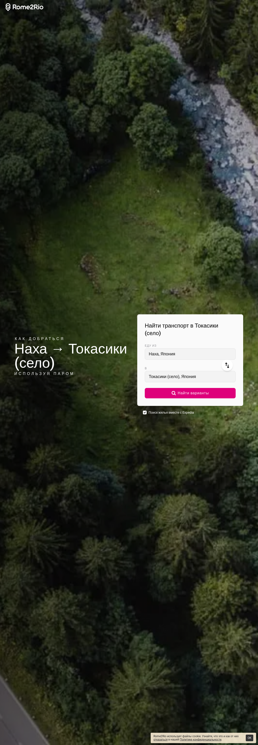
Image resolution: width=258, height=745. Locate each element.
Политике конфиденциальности (201, 739)
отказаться (160, 739)
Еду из (151, 345)
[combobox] (190, 354)
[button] (190, 393)
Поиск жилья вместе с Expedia (171, 412)
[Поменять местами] (227, 365)
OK (249, 738)
